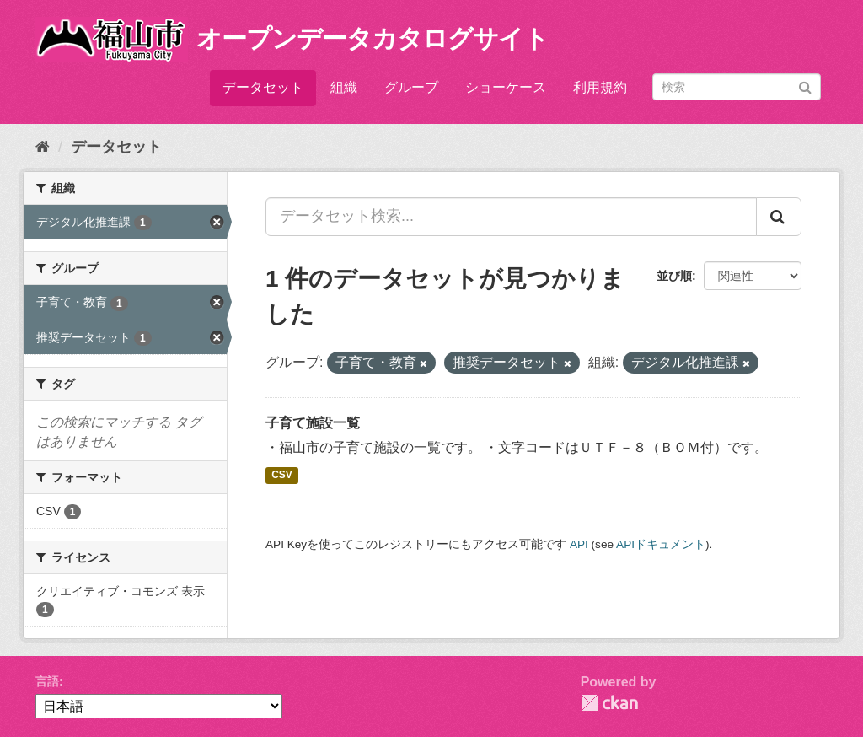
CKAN (609, 703)
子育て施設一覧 (312, 423)
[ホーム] (42, 146)
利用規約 (600, 87)
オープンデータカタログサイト (372, 38)
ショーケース (505, 87)
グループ (411, 87)
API (579, 544)
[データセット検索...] (511, 216)
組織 (343, 87)
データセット (262, 87)
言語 (47, 681)
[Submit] (805, 85)
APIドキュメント (660, 544)
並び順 (674, 275)
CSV (281, 475)
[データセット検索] (736, 86)
